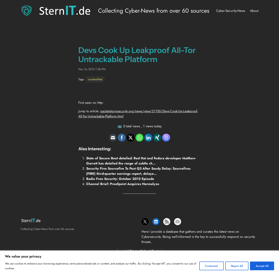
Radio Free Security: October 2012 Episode (120, 178)
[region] (139, 262)
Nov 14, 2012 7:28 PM (92, 69)
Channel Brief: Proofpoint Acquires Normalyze (122, 183)
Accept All (262, 266)
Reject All (237, 266)
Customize (211, 266)
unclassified (95, 79)
